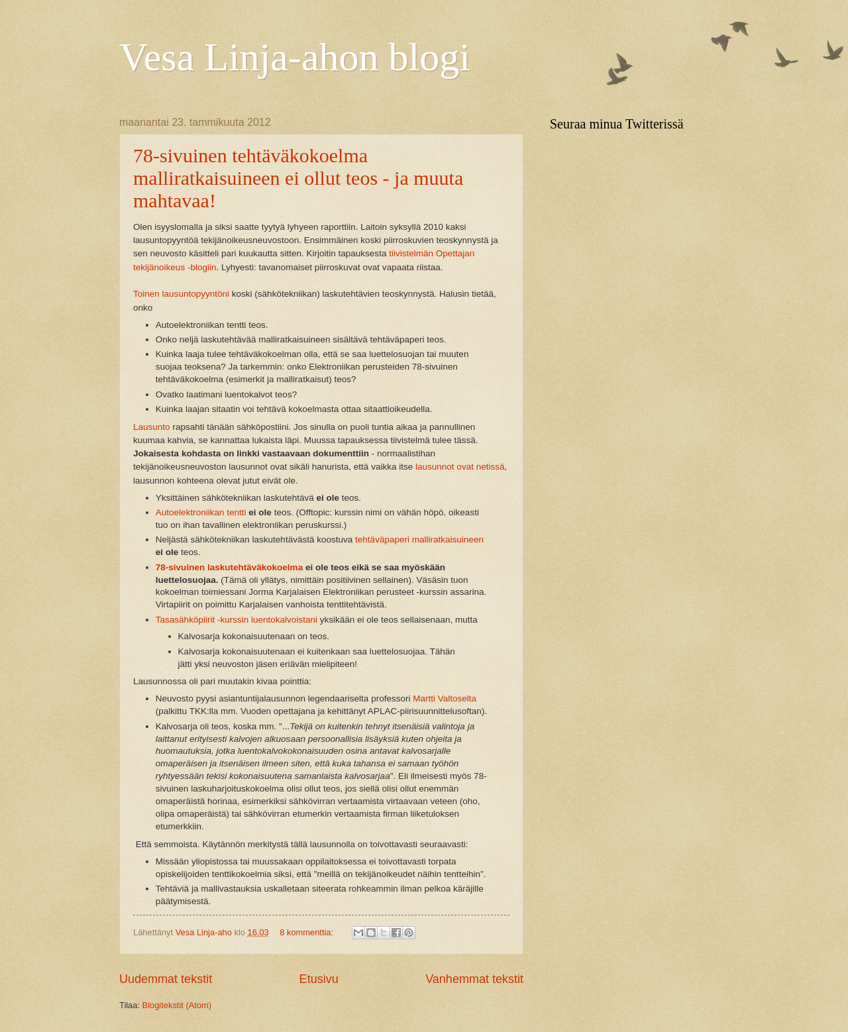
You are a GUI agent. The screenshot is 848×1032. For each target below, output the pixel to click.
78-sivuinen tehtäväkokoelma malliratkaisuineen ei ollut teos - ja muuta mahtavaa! (298, 177)
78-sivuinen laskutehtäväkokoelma (229, 567)
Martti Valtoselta (444, 698)
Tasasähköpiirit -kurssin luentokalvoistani (236, 620)
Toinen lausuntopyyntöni (181, 294)
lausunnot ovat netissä (460, 467)
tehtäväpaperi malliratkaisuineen (419, 539)
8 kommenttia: (307, 932)
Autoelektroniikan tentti (201, 512)
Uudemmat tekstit (165, 979)
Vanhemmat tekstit (474, 979)
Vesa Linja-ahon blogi (294, 57)
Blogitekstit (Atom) (176, 1005)
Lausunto (151, 427)
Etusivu (319, 979)
